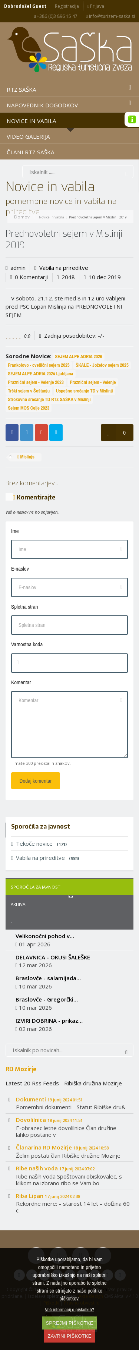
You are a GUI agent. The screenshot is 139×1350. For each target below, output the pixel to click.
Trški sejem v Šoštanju (29, 391)
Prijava (95, 6)
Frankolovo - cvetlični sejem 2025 (38, 365)
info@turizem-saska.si (110, 16)
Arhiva (18, 904)
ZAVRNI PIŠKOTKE (69, 1336)
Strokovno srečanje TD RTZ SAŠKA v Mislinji (49, 399)
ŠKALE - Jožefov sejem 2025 (102, 365)
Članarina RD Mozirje (62, 1147)
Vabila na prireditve (63, 267)
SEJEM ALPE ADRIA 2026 (78, 356)
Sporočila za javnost (35, 887)
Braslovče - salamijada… (48, 978)
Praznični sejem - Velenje (93, 382)
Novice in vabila (51, 217)
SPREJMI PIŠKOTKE (69, 1323)
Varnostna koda (27, 644)
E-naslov (20, 569)
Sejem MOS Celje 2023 (28, 408)
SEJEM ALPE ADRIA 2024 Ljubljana (40, 373)
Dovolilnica (49, 1119)
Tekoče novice (39, 843)
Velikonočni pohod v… (45, 936)
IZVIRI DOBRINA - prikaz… (49, 1020)
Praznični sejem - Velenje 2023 (35, 382)
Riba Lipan (48, 1195)
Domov (22, 217)
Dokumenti (49, 1099)
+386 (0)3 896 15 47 (55, 16)
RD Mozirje (21, 1069)
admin (18, 267)
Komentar (21, 682)
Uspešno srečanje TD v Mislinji (84, 391)
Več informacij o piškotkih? (69, 1309)
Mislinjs (25, 457)
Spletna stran (24, 607)
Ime (15, 531)
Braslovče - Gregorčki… (47, 999)
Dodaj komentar (36, 781)
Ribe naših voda (55, 1168)
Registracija (67, 6)
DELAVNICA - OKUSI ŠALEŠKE (53, 957)
